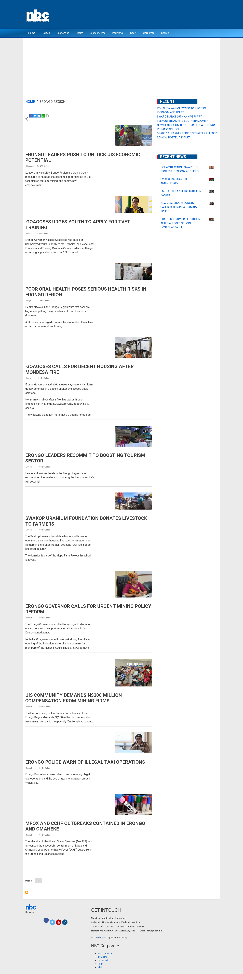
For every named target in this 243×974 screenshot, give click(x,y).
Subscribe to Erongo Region (26, 892)
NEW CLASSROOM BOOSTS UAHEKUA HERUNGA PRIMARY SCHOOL (178, 207)
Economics (63, 32)
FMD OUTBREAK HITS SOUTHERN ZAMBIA (182, 120)
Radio (101, 964)
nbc (30, 907)
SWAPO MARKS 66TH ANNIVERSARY (179, 116)
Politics (46, 32)
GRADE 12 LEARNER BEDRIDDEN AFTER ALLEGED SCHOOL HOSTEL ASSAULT (180, 223)
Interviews (118, 32)
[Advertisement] (121, 63)
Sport (133, 32)
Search (165, 32)
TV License (103, 957)
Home (31, 32)
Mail (100, 967)
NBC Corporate (105, 953)
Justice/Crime (97, 32)
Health (79, 32)
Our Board (103, 960)
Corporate (148, 32)
